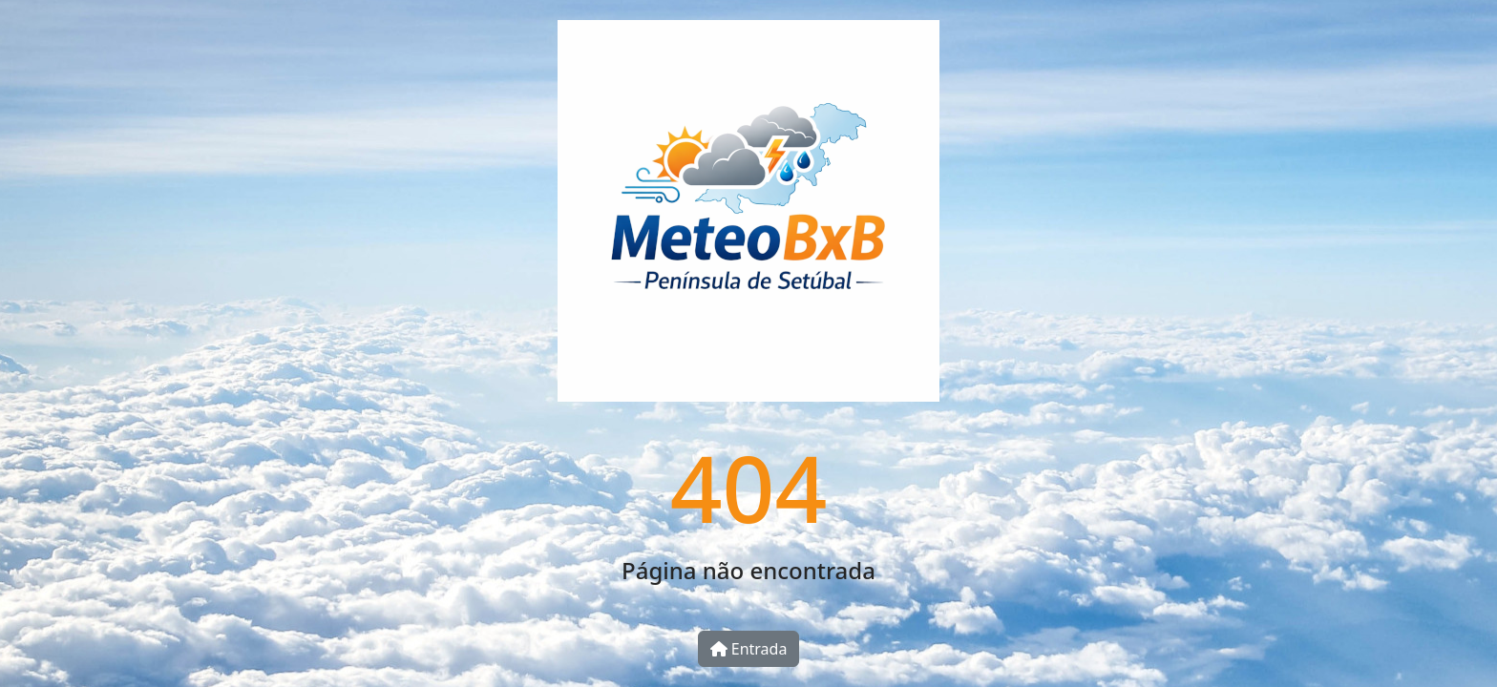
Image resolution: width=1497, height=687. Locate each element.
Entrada (749, 648)
